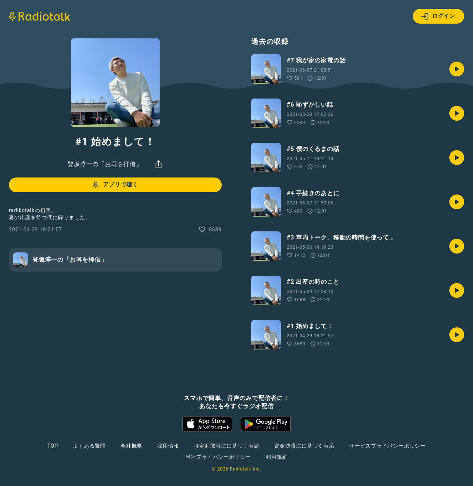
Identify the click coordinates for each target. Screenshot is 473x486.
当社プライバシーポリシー (218, 457)
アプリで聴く (114, 184)
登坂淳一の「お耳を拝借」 (105, 164)
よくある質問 (89, 446)
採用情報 (168, 446)
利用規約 (276, 457)
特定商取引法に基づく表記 (226, 446)
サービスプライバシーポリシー (387, 446)
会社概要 (131, 446)
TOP (52, 446)
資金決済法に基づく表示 (304, 446)
